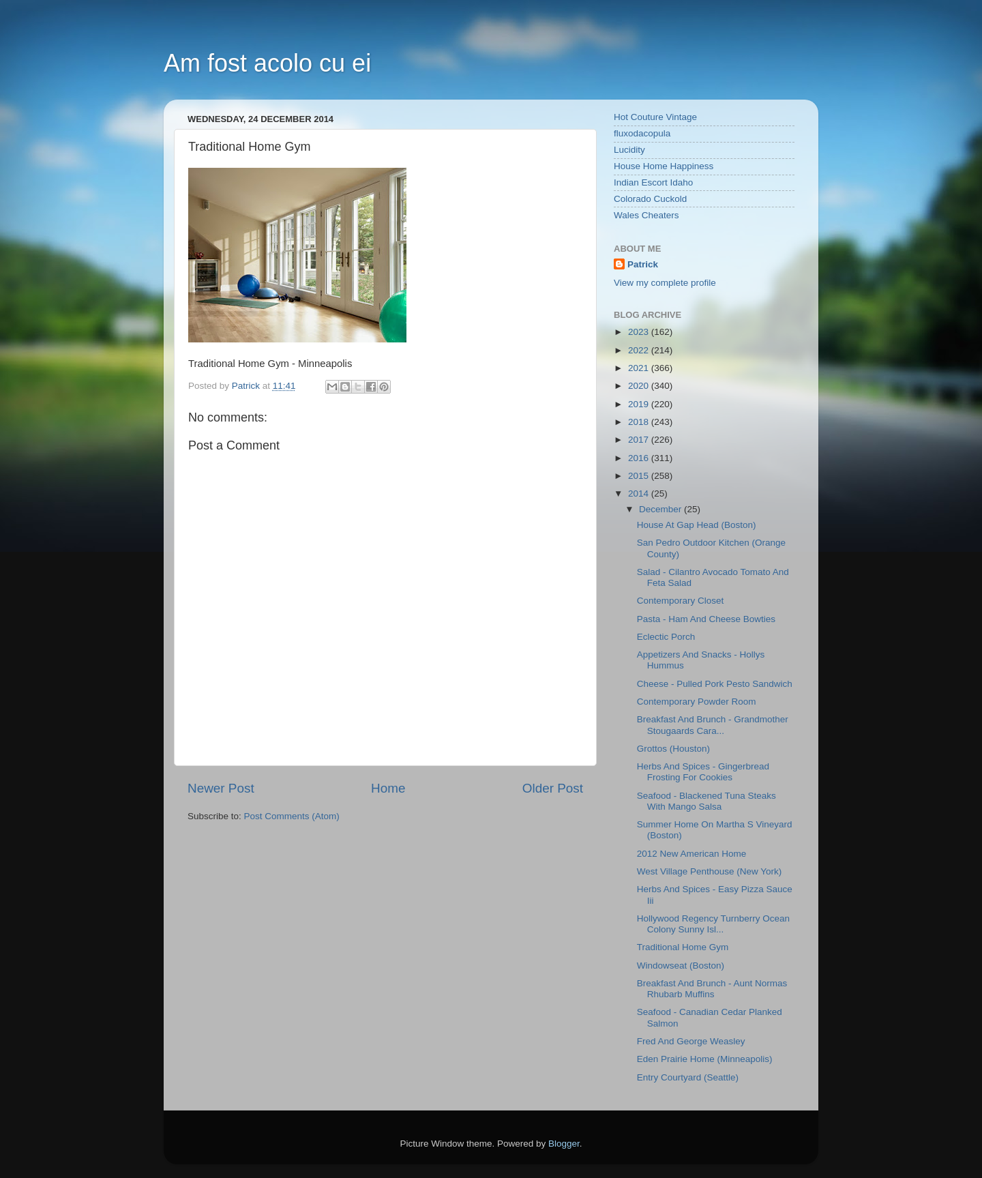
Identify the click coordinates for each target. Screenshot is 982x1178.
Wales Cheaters (646, 215)
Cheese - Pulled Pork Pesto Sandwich (714, 684)
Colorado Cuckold (650, 199)
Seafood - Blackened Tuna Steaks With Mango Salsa (706, 801)
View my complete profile (665, 283)
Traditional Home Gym (683, 947)
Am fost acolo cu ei (267, 63)
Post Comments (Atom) (292, 816)
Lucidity (629, 150)
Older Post (552, 788)
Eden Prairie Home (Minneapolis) (705, 1059)
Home (388, 788)
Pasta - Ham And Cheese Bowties (706, 619)
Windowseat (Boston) (680, 965)
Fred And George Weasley (691, 1041)
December (661, 509)
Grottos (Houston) (673, 748)
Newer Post (221, 788)
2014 (639, 493)
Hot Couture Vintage (655, 117)
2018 (639, 422)
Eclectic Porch (666, 637)
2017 (639, 440)
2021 (639, 368)
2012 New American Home (692, 854)
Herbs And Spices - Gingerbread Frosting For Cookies (703, 771)
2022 (639, 350)
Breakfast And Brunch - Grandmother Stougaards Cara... (712, 724)
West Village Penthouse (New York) (709, 871)
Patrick (642, 264)
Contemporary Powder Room (696, 701)
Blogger (564, 1143)
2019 (639, 404)
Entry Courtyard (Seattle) (688, 1077)
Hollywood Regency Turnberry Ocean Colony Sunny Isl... (713, 923)
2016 (639, 458)
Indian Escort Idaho (653, 182)
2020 (639, 386)
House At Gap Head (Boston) (696, 525)
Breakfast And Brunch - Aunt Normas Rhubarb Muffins (712, 988)
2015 (639, 476)
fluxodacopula (642, 133)
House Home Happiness (663, 166)
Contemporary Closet (680, 600)
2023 (639, 332)
